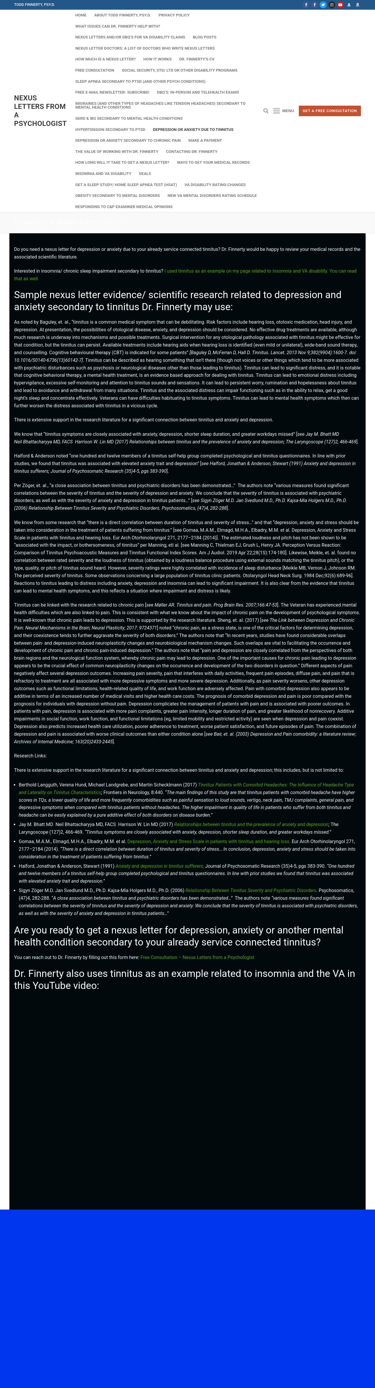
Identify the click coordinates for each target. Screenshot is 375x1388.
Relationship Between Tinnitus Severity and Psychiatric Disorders (250, 890)
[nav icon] (283, 111)
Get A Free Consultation (330, 110)
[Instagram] (331, 4)
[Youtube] (340, 4)
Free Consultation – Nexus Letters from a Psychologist (197, 957)
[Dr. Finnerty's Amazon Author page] (357, 4)
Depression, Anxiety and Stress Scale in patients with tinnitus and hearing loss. (209, 841)
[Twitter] (323, 4)
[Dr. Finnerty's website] (348, 4)
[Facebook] (305, 4)
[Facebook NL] (314, 4)
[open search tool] (266, 111)
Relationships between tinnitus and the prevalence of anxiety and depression (251, 824)
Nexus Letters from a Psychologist (40, 111)
